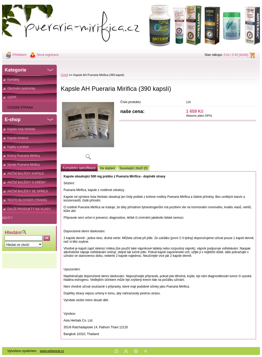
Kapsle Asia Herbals (21, 129)
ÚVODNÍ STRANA (20, 107)
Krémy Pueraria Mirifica (23, 156)
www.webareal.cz (52, 351)
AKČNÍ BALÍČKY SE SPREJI (27, 191)
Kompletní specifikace (79, 168)
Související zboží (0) (134, 168)
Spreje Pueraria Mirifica (23, 164)
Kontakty (13, 79)
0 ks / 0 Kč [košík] (236, 55)
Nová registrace (48, 55)
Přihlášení (19, 55)
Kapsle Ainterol (17, 138)
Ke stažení (107, 168)
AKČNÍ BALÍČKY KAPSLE (25, 173)
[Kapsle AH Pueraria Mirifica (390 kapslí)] (88, 130)
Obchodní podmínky (21, 88)
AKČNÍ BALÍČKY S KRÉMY (26, 182)
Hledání (13, 232)
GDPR (11, 97)
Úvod (64, 75)
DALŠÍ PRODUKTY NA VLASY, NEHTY (26, 210)
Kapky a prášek (18, 147)
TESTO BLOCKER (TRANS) (27, 200)
